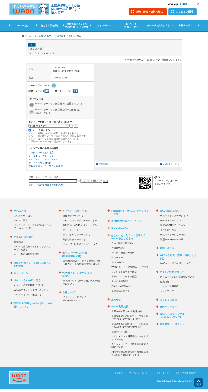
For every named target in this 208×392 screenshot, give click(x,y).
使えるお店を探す (42, 36)
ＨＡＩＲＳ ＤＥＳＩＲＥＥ (43, 159)
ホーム (28, 36)
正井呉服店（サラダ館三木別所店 (45, 166)
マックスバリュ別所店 (39, 163)
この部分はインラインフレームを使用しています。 (104, 16)
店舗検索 (59, 36)
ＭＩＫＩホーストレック (41, 156)
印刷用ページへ (171, 164)
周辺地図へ (104, 164)
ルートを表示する (41, 130)
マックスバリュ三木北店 (41, 152)
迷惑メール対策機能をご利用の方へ (47, 185)
